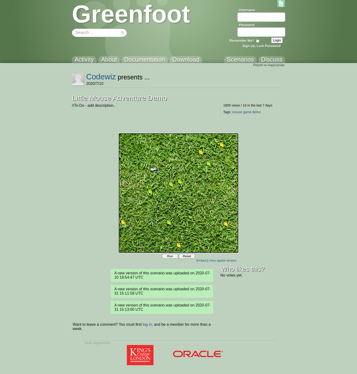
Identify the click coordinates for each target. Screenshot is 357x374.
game (247, 112)
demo (256, 112)
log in (147, 324)
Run (170, 256)
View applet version (222, 260)
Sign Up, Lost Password (262, 46)
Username (247, 10)
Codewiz (101, 76)
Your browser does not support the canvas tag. (178, 193)
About (88, 343)
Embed (201, 260)
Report (258, 65)
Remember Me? (241, 41)
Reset (187, 256)
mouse (237, 112)
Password (247, 25)
